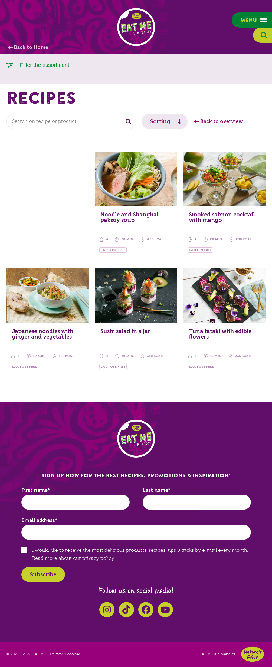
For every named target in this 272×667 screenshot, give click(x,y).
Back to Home (31, 47)
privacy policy (98, 558)
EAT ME (136, 27)
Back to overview (221, 121)
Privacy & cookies (65, 654)
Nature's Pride (253, 654)
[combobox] (71, 121)
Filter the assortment (37, 64)
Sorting (160, 121)
